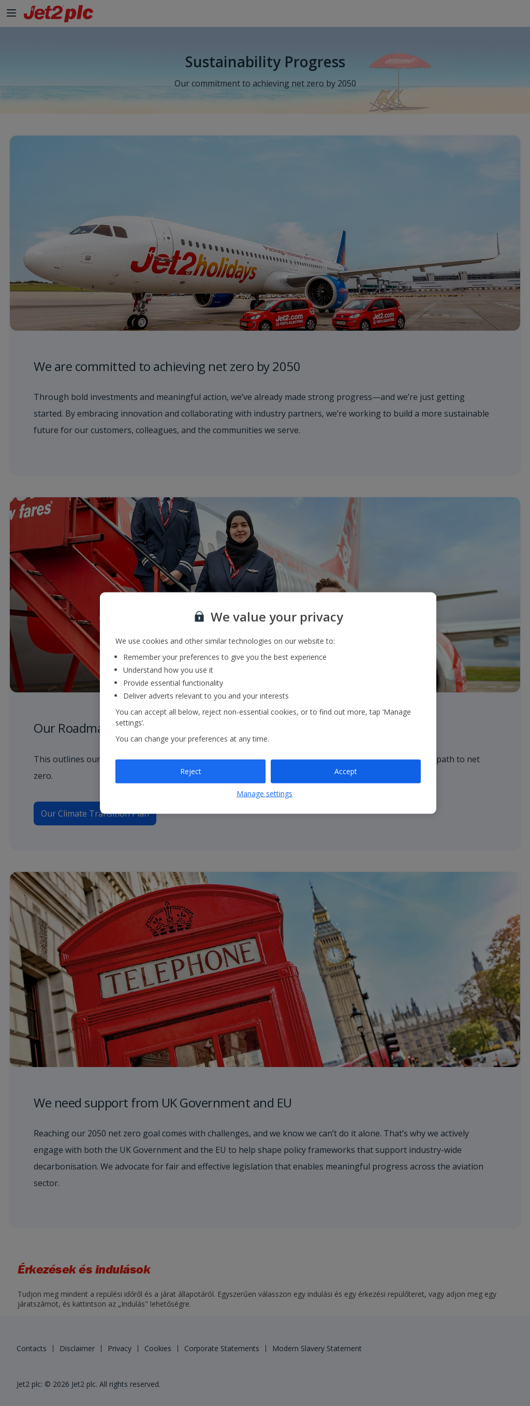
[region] (268, 703)
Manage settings (264, 793)
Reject (190, 771)
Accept (345, 771)
